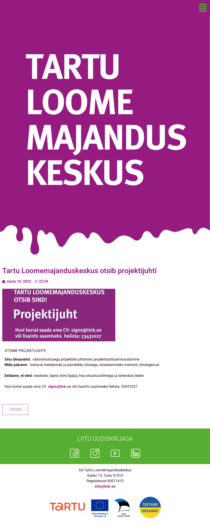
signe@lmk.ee (59, 386)
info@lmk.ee (105, 486)
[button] (203, 8)
